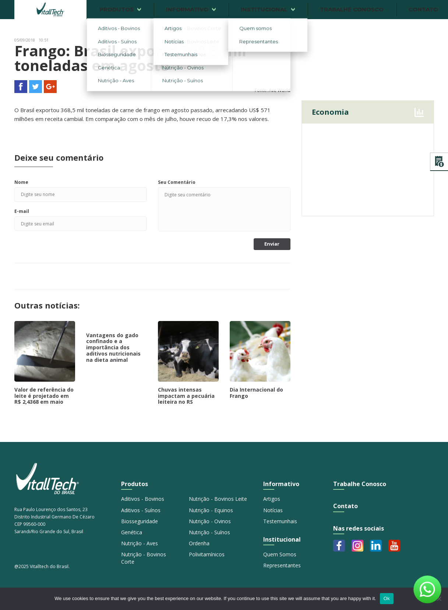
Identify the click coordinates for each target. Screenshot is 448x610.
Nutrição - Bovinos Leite (218, 498)
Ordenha (199, 543)
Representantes (282, 565)
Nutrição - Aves (139, 543)
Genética (131, 532)
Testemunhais (280, 521)
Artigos (271, 498)
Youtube (394, 546)
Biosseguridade (139, 521)
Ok (387, 598)
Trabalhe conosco (352, 9)
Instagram (357, 546)
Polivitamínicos (207, 554)
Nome (21, 182)
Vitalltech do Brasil (50, 9)
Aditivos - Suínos (140, 510)
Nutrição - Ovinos (210, 521)
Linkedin (376, 546)
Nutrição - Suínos (209, 532)
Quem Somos (279, 554)
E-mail (21, 211)
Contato (345, 506)
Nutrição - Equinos (211, 510)
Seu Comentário (176, 182)
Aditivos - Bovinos (142, 498)
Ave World (279, 90)
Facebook (339, 546)
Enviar (271, 243)
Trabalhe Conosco (359, 484)
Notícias (273, 510)
